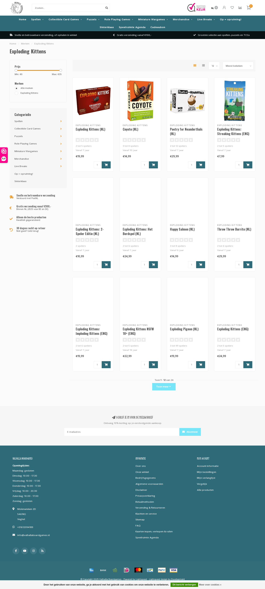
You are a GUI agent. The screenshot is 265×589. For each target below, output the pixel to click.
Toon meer (163, 386)
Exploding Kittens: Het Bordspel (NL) (138, 231)
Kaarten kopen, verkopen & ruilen (154, 531)
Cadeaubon (157, 27)
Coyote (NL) (130, 129)
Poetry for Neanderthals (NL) (186, 131)
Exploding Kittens (29, 93)
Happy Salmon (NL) (182, 229)
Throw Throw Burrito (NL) (234, 229)
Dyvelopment (178, 579)
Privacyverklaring (145, 495)
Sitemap (140, 519)
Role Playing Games (117, 19)
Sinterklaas (107, 27)
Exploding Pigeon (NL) (184, 329)
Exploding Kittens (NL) (90, 129)
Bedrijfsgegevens (145, 477)
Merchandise (181, 19)
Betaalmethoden (144, 501)
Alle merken (26, 88)
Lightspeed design (158, 579)
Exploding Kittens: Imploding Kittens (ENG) (91, 331)
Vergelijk (202, 484)
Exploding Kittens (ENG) (232, 329)
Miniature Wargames (151, 19)
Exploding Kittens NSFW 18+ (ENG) (138, 331)
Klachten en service (146, 513)
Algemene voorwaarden (149, 484)
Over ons (140, 466)
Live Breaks (204, 19)
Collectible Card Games (64, 19)
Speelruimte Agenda (132, 27)
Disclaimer (141, 490)
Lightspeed (141, 579)
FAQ (138, 525)
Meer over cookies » (210, 584)
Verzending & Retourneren (150, 507)
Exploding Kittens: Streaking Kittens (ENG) (233, 131)
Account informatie (208, 466)
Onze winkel (142, 472)
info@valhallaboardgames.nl (33, 535)
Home (22, 19)
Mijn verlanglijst (206, 477)
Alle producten (205, 490)
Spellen (36, 19)
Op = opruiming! (230, 19)
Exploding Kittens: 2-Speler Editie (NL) (90, 231)
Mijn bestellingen (206, 472)
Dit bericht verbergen (184, 584)
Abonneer (190, 431)
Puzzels (92, 19)
